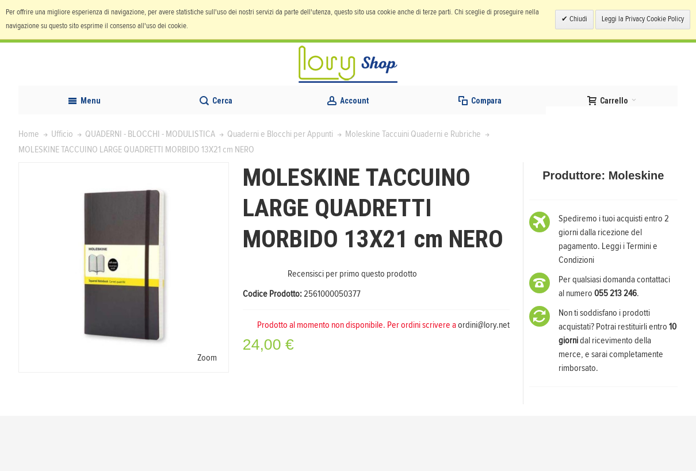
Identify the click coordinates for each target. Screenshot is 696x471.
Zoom (207, 412)
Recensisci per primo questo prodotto (352, 329)
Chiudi (577, 19)
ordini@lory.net (484, 380)
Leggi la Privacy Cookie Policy (643, 19)
